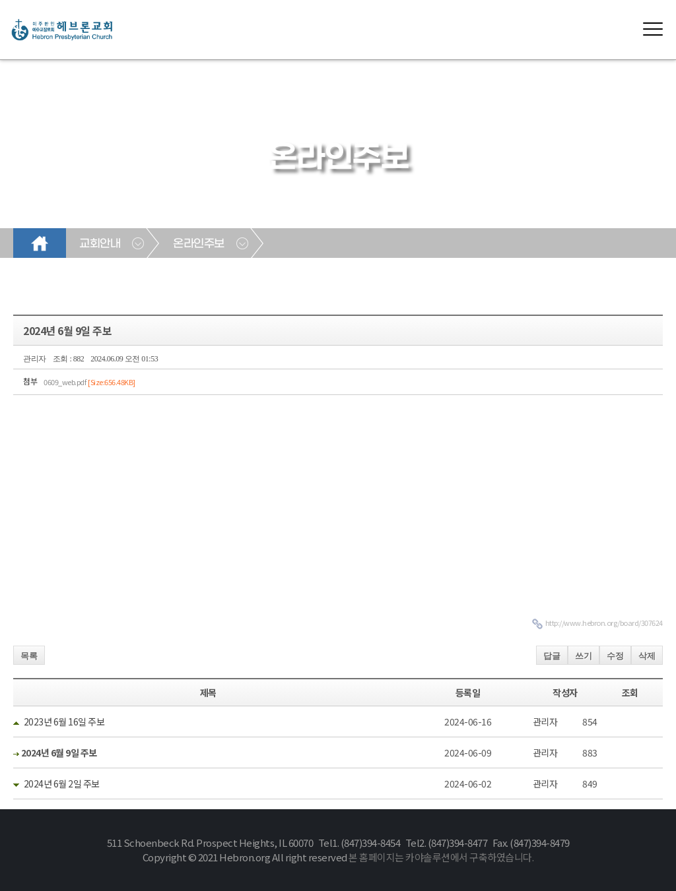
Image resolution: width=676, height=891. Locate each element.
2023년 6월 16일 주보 (64, 721)
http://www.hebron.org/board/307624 (604, 622)
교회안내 (99, 244)
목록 (29, 656)
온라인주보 (198, 244)
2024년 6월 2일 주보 (62, 783)
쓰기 (583, 656)
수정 (615, 656)
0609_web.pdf (89, 382)
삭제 (647, 656)
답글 (551, 656)
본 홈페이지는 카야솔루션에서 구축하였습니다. (441, 857)
